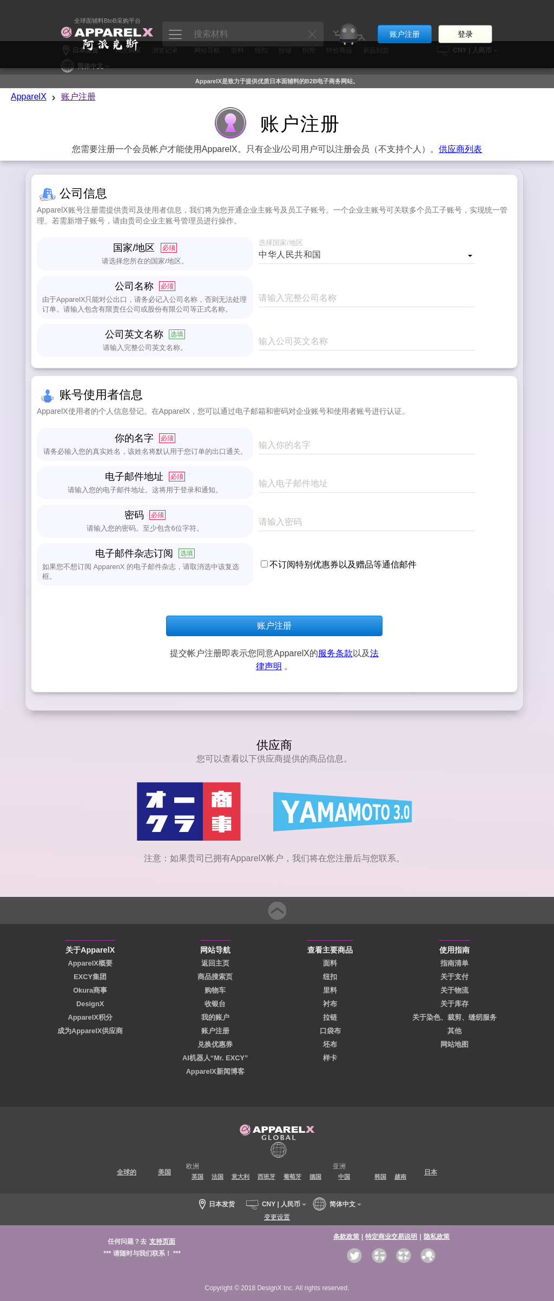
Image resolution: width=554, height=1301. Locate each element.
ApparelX (29, 96)
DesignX (90, 1004)
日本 (430, 1172)
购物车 (215, 990)
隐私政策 (437, 1236)
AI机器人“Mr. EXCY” (215, 1058)
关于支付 (454, 977)
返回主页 (215, 963)
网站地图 (454, 1044)
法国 (217, 1176)
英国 (197, 1176)
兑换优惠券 (215, 1044)
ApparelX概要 (90, 963)
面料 (330, 963)
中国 (344, 1176)
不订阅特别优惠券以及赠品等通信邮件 (343, 564)
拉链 (330, 1017)
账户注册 (405, 20)
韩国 (380, 1176)
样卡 (330, 1058)
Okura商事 (90, 990)
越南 (400, 1176)
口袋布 (330, 1031)
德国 (315, 1176)
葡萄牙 (292, 1176)
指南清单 (454, 963)
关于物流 (454, 990)
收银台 (215, 1004)
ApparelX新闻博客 (215, 1071)
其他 (454, 1031)
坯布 (330, 1044)
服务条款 (335, 653)
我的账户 (215, 1017)
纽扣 (330, 977)
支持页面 (162, 1241)
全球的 (126, 1172)
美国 (164, 1172)
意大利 (240, 1176)
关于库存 (454, 1004)
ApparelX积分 (90, 1017)
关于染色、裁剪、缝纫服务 (454, 1017)
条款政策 (346, 1236)
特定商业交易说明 (391, 1236)
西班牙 (266, 1176)
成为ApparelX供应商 (90, 1031)
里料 (330, 990)
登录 (465, 20)
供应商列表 (460, 149)
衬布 (330, 1004)
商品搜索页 (215, 977)
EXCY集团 (90, 977)
